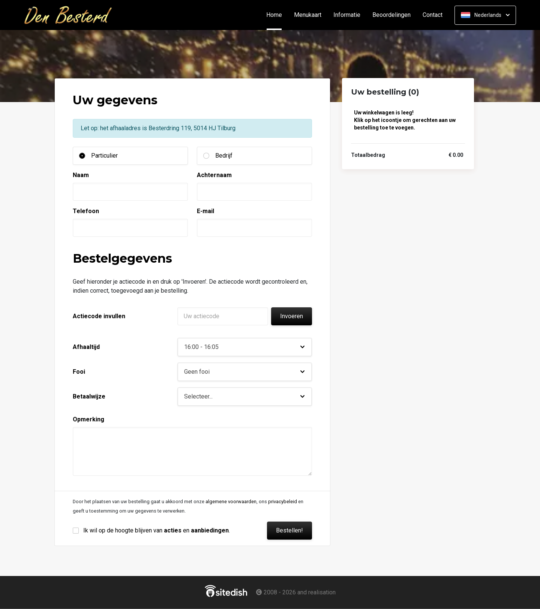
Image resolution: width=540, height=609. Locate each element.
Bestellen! (289, 530)
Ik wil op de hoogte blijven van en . (156, 530)
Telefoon (86, 211)
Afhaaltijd (86, 346)
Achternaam (214, 175)
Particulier (104, 155)
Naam (81, 175)
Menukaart (307, 15)
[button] (245, 347)
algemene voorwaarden (231, 501)
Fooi (79, 371)
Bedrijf (223, 155)
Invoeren (291, 316)
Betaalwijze (89, 396)
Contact (432, 15)
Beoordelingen (391, 15)
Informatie (346, 15)
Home (277, 15)
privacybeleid (282, 501)
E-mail (205, 211)
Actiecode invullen (99, 316)
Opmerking (88, 419)
